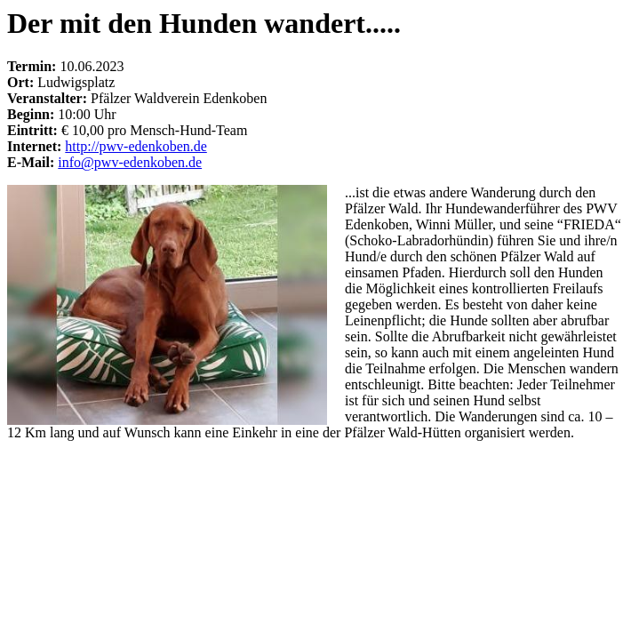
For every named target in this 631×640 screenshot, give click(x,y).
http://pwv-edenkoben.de (136, 146)
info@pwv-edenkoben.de (130, 162)
